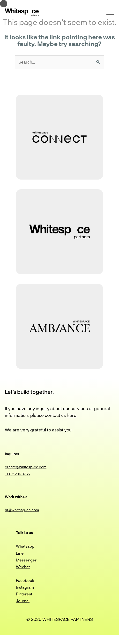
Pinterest (24, 594)
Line (20, 553)
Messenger (26, 560)
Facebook (25, 580)
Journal (23, 600)
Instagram (25, 587)
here (71, 415)
